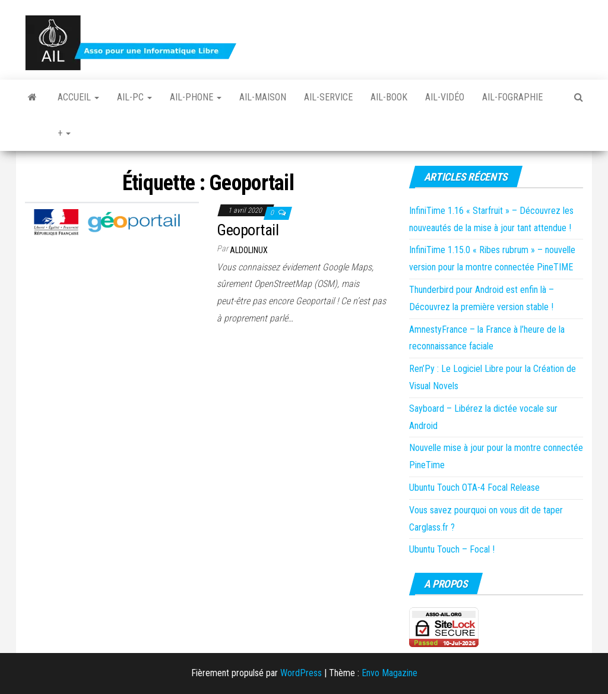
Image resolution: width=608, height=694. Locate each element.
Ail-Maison (262, 97)
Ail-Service (328, 97)
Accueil (78, 97)
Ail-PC (134, 97)
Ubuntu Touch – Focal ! (452, 549)
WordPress (301, 673)
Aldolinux (249, 250)
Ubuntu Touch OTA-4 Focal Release (474, 487)
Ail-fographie (512, 97)
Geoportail (247, 230)
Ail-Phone (195, 97)
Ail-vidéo (444, 97)
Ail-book (388, 97)
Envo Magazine (389, 673)
